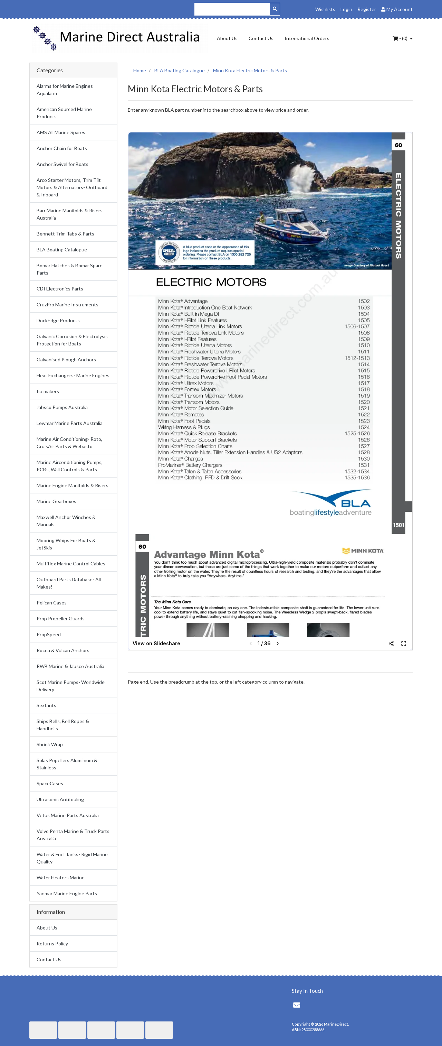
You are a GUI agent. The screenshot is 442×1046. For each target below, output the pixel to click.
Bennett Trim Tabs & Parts (65, 234)
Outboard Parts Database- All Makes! (69, 583)
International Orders (307, 38)
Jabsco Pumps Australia (62, 407)
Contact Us (261, 38)
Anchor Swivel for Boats (62, 164)
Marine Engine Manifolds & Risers (72, 485)
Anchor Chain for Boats (62, 148)
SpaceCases (50, 783)
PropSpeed (49, 634)
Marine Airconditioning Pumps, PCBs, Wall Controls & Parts (70, 465)
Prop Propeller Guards (61, 618)
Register (366, 9)
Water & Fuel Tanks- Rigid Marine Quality (72, 857)
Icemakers (48, 391)
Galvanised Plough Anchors (66, 359)
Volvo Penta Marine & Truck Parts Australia (73, 834)
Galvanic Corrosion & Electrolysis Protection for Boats (72, 339)
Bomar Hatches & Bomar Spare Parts (70, 269)
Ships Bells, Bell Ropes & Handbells (63, 724)
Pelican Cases (52, 602)
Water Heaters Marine (61, 877)
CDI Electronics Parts (60, 288)
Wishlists (325, 9)
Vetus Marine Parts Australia (68, 815)
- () (401, 38)
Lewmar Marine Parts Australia (70, 423)
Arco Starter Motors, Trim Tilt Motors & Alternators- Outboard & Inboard (72, 187)
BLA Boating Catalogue (62, 249)
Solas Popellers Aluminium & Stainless (67, 763)
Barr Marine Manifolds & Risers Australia (70, 214)
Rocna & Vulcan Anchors (63, 650)
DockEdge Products (58, 320)
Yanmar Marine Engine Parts (67, 893)
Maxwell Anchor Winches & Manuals (66, 520)
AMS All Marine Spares (61, 132)
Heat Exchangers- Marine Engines (73, 375)
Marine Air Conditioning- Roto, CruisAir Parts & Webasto (69, 442)
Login (346, 9)
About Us (227, 38)
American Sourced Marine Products (64, 112)
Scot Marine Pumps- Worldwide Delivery (71, 685)
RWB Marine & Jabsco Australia (70, 666)
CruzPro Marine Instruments (67, 304)
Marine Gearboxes (56, 501)
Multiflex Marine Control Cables (71, 563)
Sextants (46, 705)
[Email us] (296, 1005)
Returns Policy (52, 943)
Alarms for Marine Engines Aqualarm (65, 89)
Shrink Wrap (50, 744)
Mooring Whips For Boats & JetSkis (66, 543)
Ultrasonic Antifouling (60, 799)
